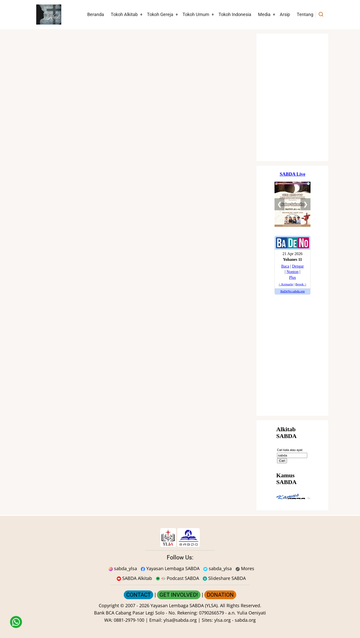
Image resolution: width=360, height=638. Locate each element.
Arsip (285, 14)
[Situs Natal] (292, 97)
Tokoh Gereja (160, 14)
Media (264, 14)
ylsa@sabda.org (180, 620)
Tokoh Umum (195, 14)
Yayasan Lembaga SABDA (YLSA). (184, 605)
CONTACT (138, 595)
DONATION (220, 595)
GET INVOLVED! (179, 595)
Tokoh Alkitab (124, 14)
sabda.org (245, 620)
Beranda (95, 14)
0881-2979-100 (129, 620)
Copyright (109, 605)
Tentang (305, 14)
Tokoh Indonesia (234, 14)
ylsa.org (222, 620)
